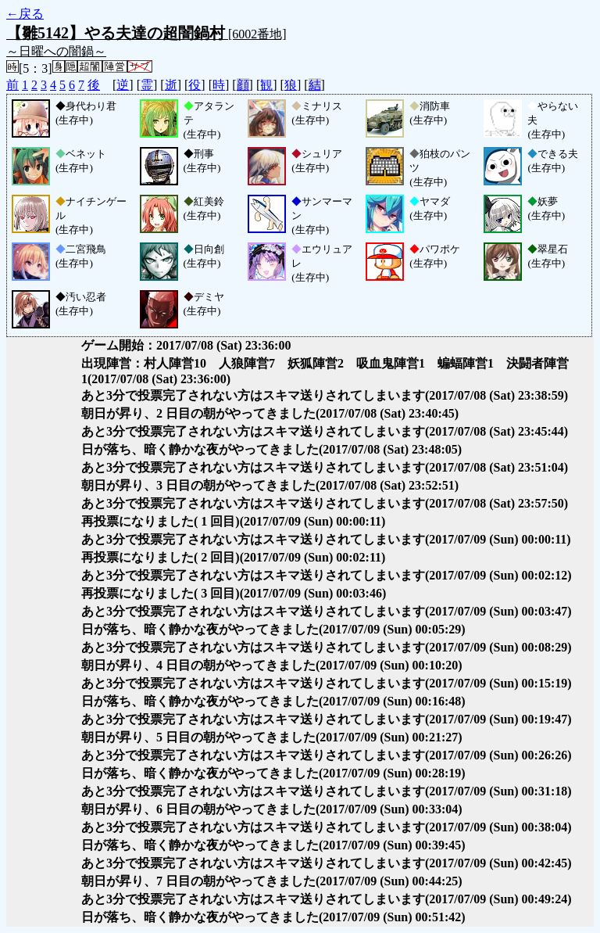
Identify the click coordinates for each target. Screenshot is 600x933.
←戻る (25, 13)
